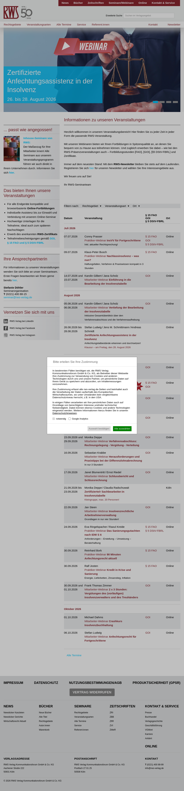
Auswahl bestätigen (99, 428)
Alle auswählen (122, 428)
